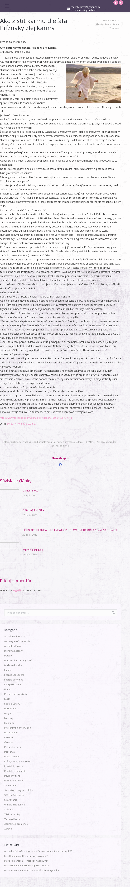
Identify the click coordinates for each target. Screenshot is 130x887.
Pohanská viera (12, 746)
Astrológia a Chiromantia (17, 641)
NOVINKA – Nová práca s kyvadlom (42, 870)
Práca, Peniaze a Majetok (17, 761)
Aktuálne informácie (14, 636)
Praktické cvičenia (13, 766)
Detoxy (8, 655)
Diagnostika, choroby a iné (18, 660)
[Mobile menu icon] (7, 6)
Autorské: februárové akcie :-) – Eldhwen (25, 851)
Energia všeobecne (14, 674)
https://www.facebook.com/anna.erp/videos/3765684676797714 (36, 417)
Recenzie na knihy (13, 780)
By (90, 441)
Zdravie (80, 441)
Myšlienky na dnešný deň (17, 727)
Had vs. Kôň (66, 851)
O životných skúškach (34, 510)
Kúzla (7, 698)
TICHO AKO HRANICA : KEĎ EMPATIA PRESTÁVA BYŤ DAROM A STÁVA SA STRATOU (70, 530)
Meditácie (9, 722)
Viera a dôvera (12, 819)
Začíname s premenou (64, 441)
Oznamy (8, 742)
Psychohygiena (44, 441)
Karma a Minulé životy (15, 694)
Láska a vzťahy (12, 703)
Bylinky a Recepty (13, 650)
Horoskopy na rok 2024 (36, 860)
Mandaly (8, 718)
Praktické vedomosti (15, 770)
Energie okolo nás (13, 679)
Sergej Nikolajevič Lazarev (21, 423)
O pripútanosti (30, 490)
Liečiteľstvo (10, 708)
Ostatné (8, 737)
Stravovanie (10, 799)
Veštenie (8, 809)
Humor (7, 689)
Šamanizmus (11, 785)
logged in (17, 590)
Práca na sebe (29, 441)
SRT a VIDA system (14, 795)
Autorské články (12, 646)
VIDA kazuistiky (12, 814)
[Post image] (9, 496)
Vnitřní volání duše (32, 549)
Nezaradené (11, 732)
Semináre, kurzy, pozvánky (18, 790)
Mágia (7, 713)
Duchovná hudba (13, 665)
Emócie (17, 441)
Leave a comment (60, 445)
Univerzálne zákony (14, 804)
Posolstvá (9, 751)
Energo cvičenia (12, 684)
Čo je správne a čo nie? (35, 855)
